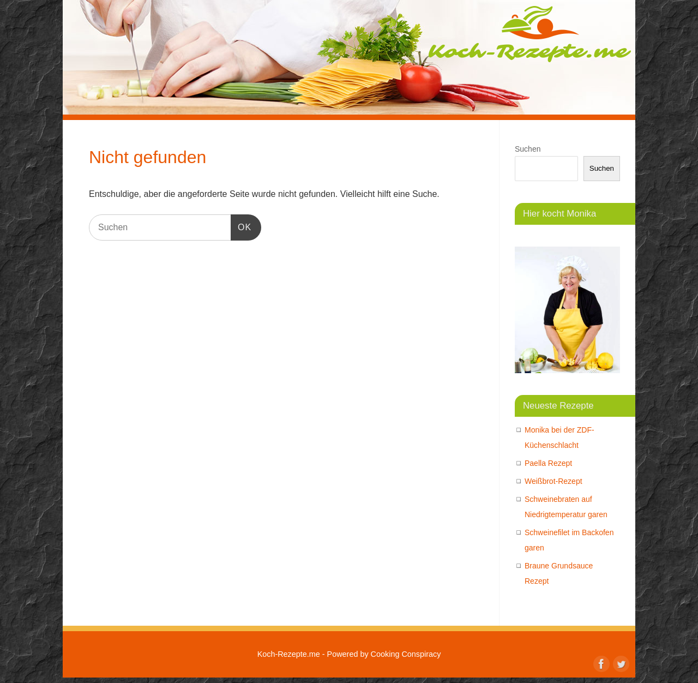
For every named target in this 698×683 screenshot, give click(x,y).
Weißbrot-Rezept (553, 481)
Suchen (527, 149)
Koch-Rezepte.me (529, 33)
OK (241, 225)
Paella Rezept (548, 463)
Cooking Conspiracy (406, 654)
